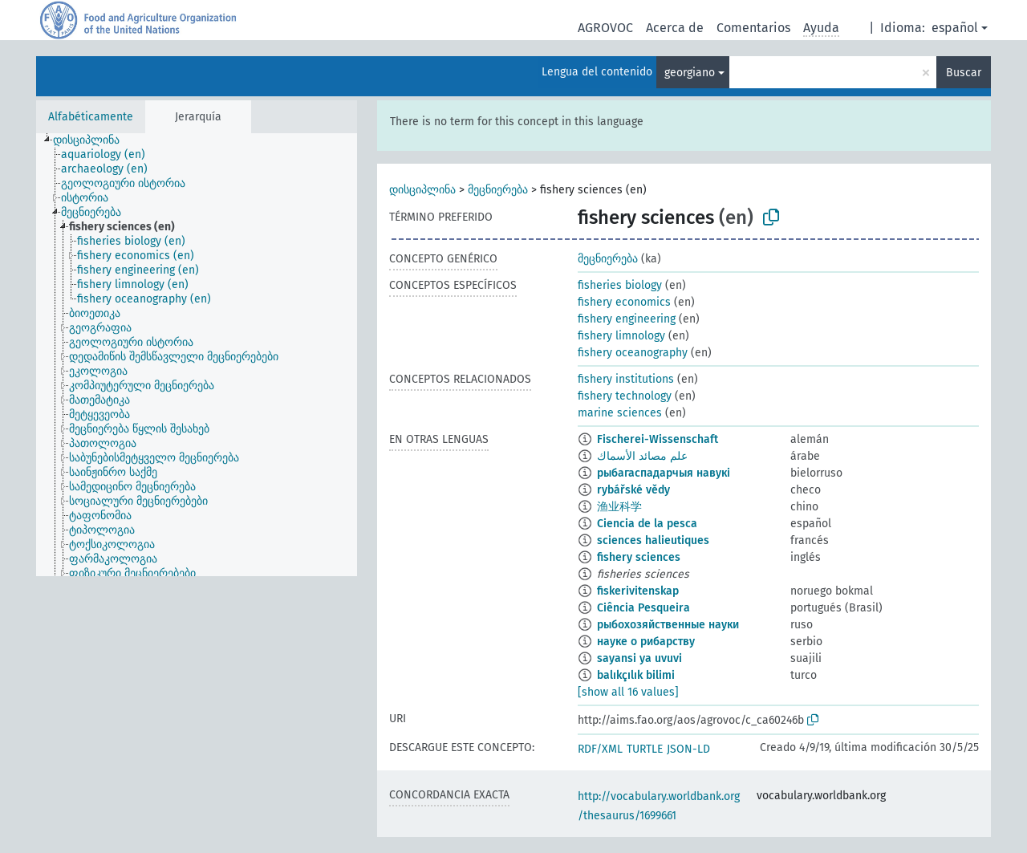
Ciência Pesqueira (643, 608)
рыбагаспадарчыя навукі (663, 473)
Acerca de (675, 27)
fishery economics (624, 302)
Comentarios (753, 27)
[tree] (196, 354)
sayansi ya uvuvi (639, 658)
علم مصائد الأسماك (642, 456)
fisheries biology (620, 285)
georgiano (689, 72)
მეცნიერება (498, 190)
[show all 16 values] (628, 692)
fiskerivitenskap (638, 591)
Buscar (963, 72)
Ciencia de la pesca (647, 523)
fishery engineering (627, 319)
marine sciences (620, 413)
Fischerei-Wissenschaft (657, 439)
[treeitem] (93, 140)
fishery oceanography (633, 352)
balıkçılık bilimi (636, 675)
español (955, 27)
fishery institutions (626, 379)
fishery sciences (638, 557)
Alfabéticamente (90, 117)
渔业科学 (619, 507)
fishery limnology (621, 336)
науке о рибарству (646, 641)
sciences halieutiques (653, 540)
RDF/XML (600, 749)
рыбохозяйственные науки (668, 625)
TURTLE (645, 749)
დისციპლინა (422, 190)
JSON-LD (688, 749)
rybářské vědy (633, 490)
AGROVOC (605, 27)
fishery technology (625, 396)
